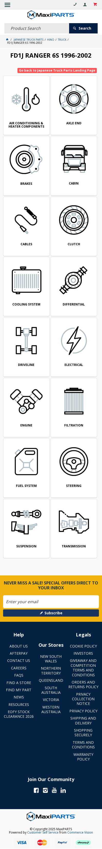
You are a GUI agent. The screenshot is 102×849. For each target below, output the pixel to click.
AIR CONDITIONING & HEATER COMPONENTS (26, 125)
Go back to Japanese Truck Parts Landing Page (57, 70)
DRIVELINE (26, 365)
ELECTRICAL (73, 365)
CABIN (74, 184)
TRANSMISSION (74, 546)
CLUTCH (74, 244)
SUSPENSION (26, 546)
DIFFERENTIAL (74, 305)
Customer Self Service (43, 832)
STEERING (73, 486)
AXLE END (73, 123)
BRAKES (26, 184)
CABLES (26, 244)
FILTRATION (73, 425)
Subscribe (53, 612)
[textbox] (36, 28)
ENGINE (26, 425)
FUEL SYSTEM (26, 486)
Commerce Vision (80, 832)
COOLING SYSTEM (26, 305)
